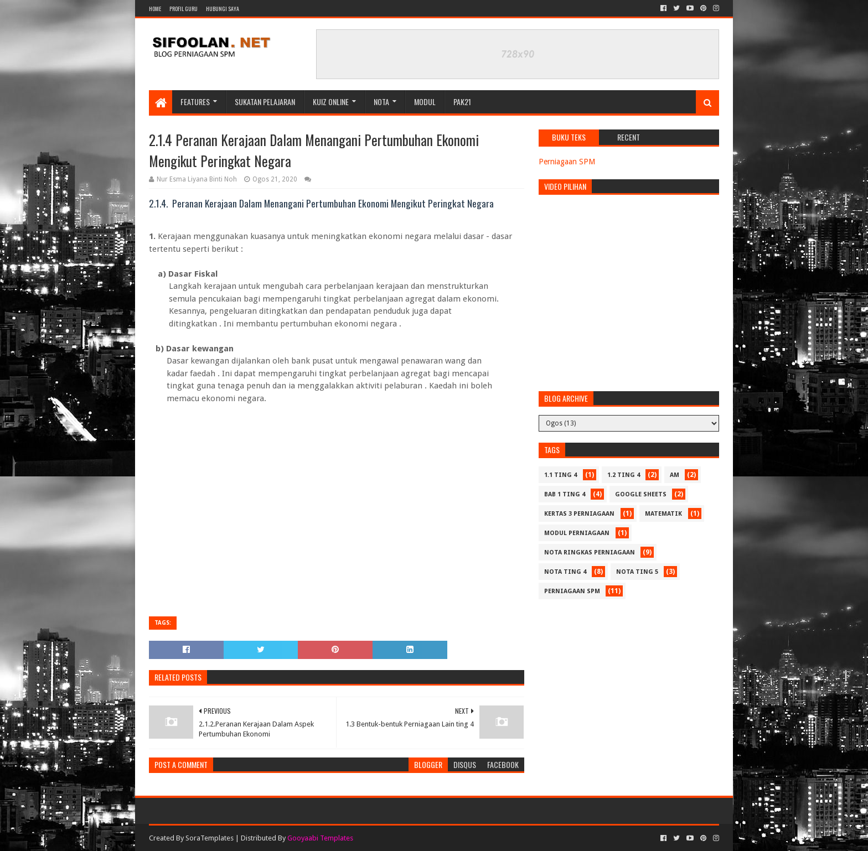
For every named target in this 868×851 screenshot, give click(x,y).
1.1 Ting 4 (560, 475)
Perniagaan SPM (567, 161)
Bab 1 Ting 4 (564, 494)
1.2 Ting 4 (623, 475)
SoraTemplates (209, 838)
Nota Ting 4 (565, 571)
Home (155, 8)
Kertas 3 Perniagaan (579, 513)
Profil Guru (183, 8)
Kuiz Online (331, 101)
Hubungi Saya (222, 8)
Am (674, 475)
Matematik (663, 513)
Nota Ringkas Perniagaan (589, 552)
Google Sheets (640, 494)
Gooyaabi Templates (320, 838)
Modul (425, 101)
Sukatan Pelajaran (265, 101)
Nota (381, 101)
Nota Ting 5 (637, 571)
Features (195, 101)
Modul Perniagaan (576, 533)
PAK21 (462, 101)
